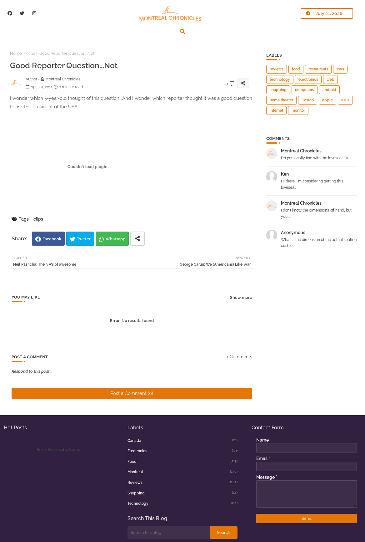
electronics (308, 79)
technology (280, 79)
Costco (308, 100)
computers (304, 90)
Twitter (84, 239)
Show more (241, 297)
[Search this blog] (169, 532)
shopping (278, 90)
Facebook (51, 239)
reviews (276, 69)
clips (30, 53)
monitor (298, 110)
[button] (182, 31)
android (329, 90)
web (330, 79)
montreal (183, 471)
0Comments (239, 356)
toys (340, 69)
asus (345, 100)
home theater (281, 100)
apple (327, 100)
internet (276, 110)
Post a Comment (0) (131, 393)
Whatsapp (115, 239)
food (296, 69)
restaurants (318, 69)
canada (183, 440)
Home (16, 53)
